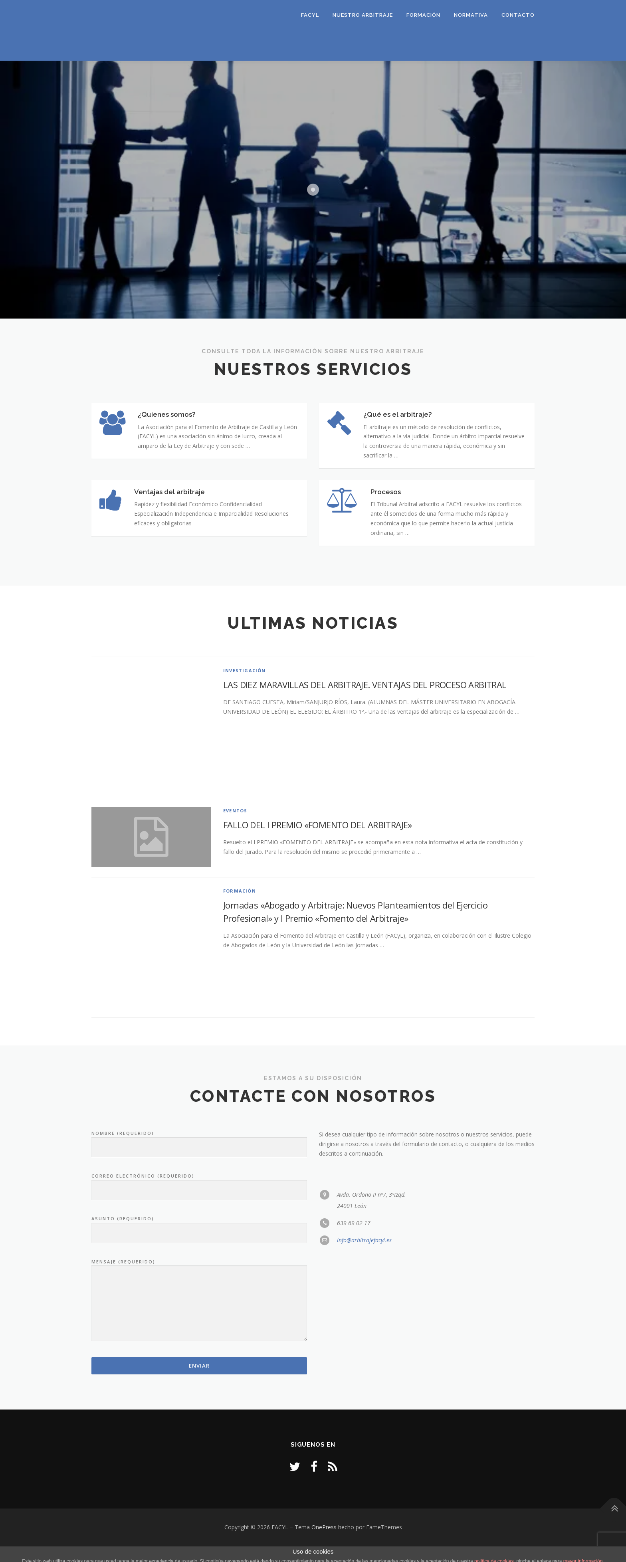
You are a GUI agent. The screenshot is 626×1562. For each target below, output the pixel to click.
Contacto (518, 15)
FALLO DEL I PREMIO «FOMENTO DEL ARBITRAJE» (317, 841)
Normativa (471, 15)
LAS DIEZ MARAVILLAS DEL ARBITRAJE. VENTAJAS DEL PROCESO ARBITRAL (365, 701)
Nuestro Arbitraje (363, 15)
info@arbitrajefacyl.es (364, 1256)
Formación (423, 15)
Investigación (244, 686)
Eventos (235, 827)
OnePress (324, 1543)
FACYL (310, 15)
